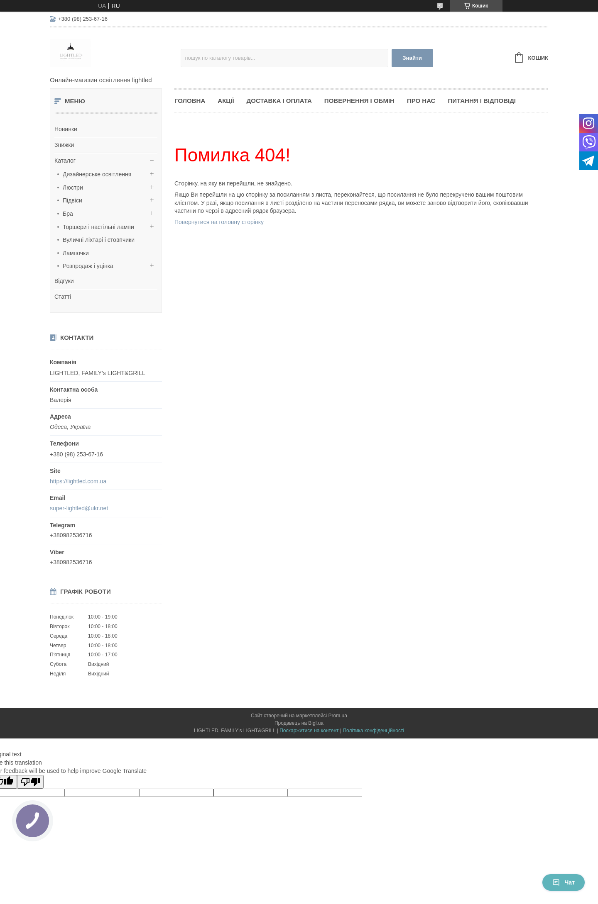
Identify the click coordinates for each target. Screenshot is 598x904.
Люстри (73, 187)
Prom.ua (337, 716)
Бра (68, 213)
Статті (62, 296)
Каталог (65, 160)
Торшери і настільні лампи (98, 227)
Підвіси (72, 200)
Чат (563, 882)
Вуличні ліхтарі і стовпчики (99, 239)
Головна (189, 100)
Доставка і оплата (279, 100)
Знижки (64, 144)
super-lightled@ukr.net (79, 508)
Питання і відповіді (482, 100)
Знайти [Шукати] (412, 58)
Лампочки (76, 253)
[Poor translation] (30, 782)
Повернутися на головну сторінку (219, 222)
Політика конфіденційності (373, 730)
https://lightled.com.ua (78, 481)
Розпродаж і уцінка (88, 266)
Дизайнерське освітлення (97, 174)
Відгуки (64, 281)
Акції (226, 100)
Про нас (421, 100)
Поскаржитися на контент (308, 730)
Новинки (65, 129)
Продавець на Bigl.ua (299, 723)
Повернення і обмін (359, 100)
